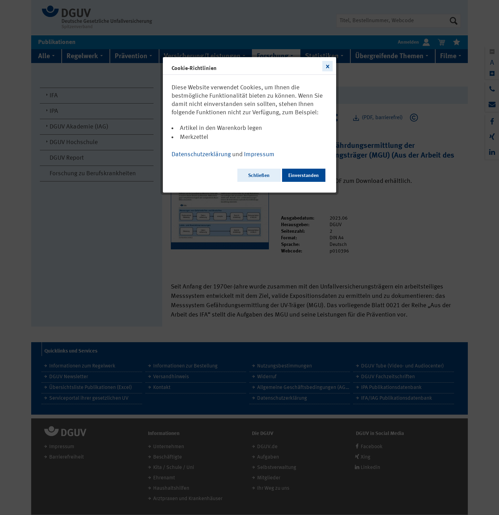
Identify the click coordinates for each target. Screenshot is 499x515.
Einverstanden (303, 175)
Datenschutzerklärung (201, 154)
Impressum (259, 154)
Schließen (259, 175)
